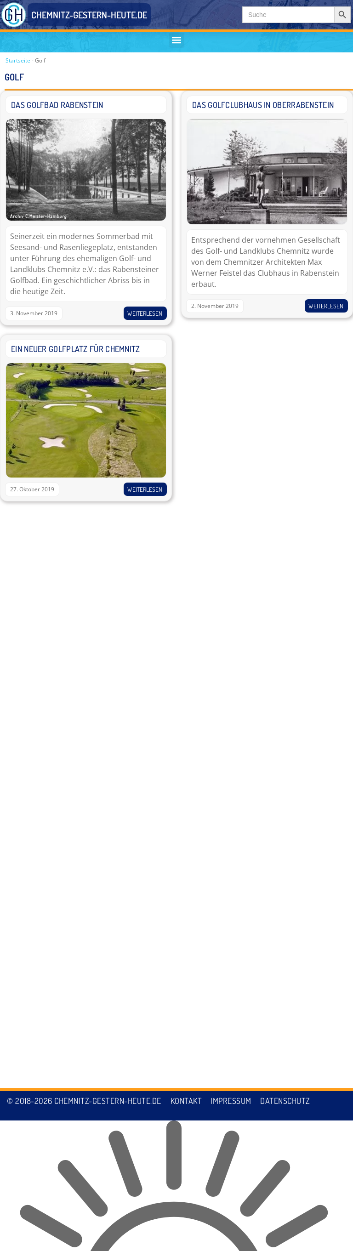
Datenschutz (286, 1232)
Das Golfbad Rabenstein (57, 105)
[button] (176, 40)
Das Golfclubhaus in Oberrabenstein (263, 105)
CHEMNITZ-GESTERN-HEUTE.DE (89, 15)
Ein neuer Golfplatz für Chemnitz (75, 349)
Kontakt (186, 1232)
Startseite (18, 60)
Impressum (231, 1232)
